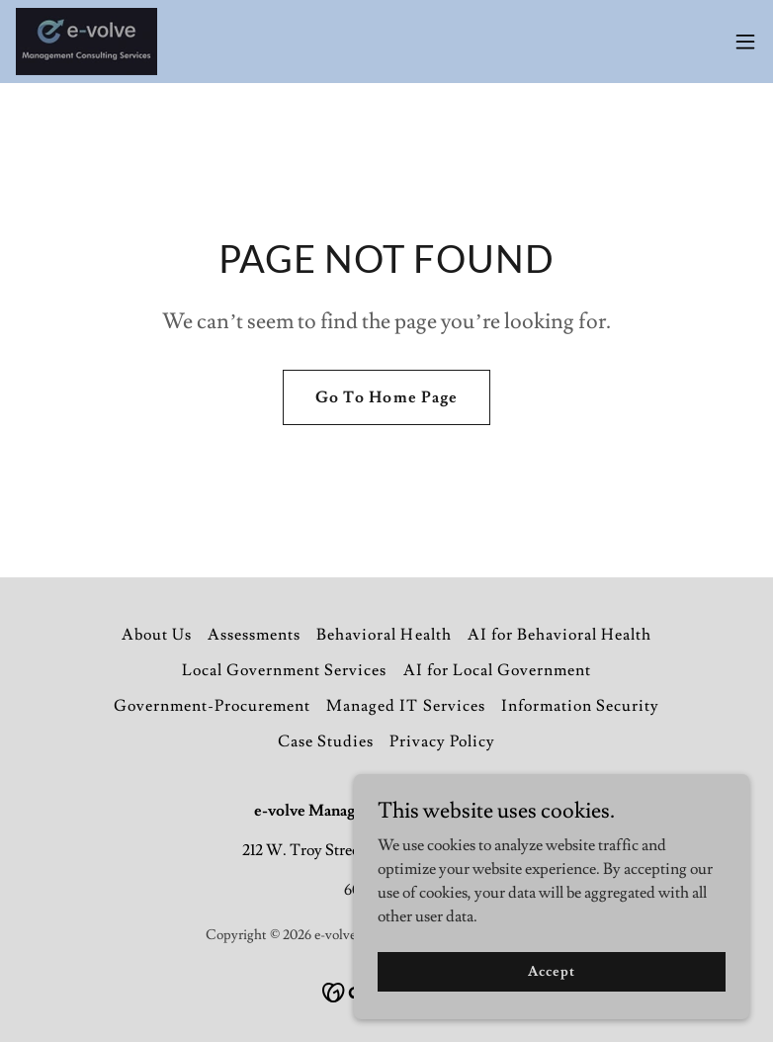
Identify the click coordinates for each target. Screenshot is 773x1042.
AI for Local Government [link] (497, 670)
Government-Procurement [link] (212, 706)
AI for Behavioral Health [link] (559, 635)
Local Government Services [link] (284, 670)
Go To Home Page (386, 397)
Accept (551, 1011)
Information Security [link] (580, 706)
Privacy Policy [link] (442, 741)
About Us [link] (157, 635)
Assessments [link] (254, 635)
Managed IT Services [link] (405, 706)
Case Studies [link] (326, 741)
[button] (745, 41)
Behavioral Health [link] (383, 635)
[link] (86, 41)
